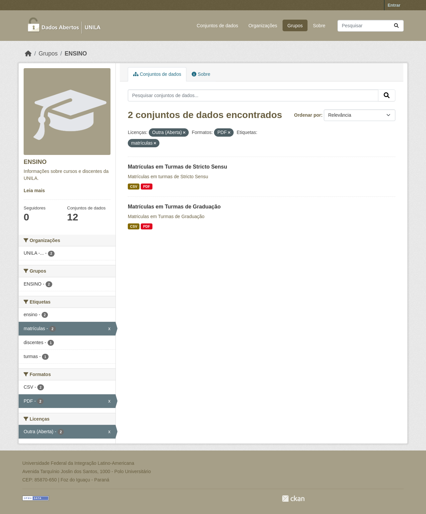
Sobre (319, 25)
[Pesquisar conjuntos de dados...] (370, 26)
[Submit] (396, 26)
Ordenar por (307, 115)
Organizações (262, 25)
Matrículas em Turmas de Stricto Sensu (177, 167)
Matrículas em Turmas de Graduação (174, 206)
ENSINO (76, 53)
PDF (146, 187)
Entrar (394, 5)
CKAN (293, 498)
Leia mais (34, 190)
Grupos (295, 25)
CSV (133, 187)
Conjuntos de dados (217, 25)
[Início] (28, 53)
